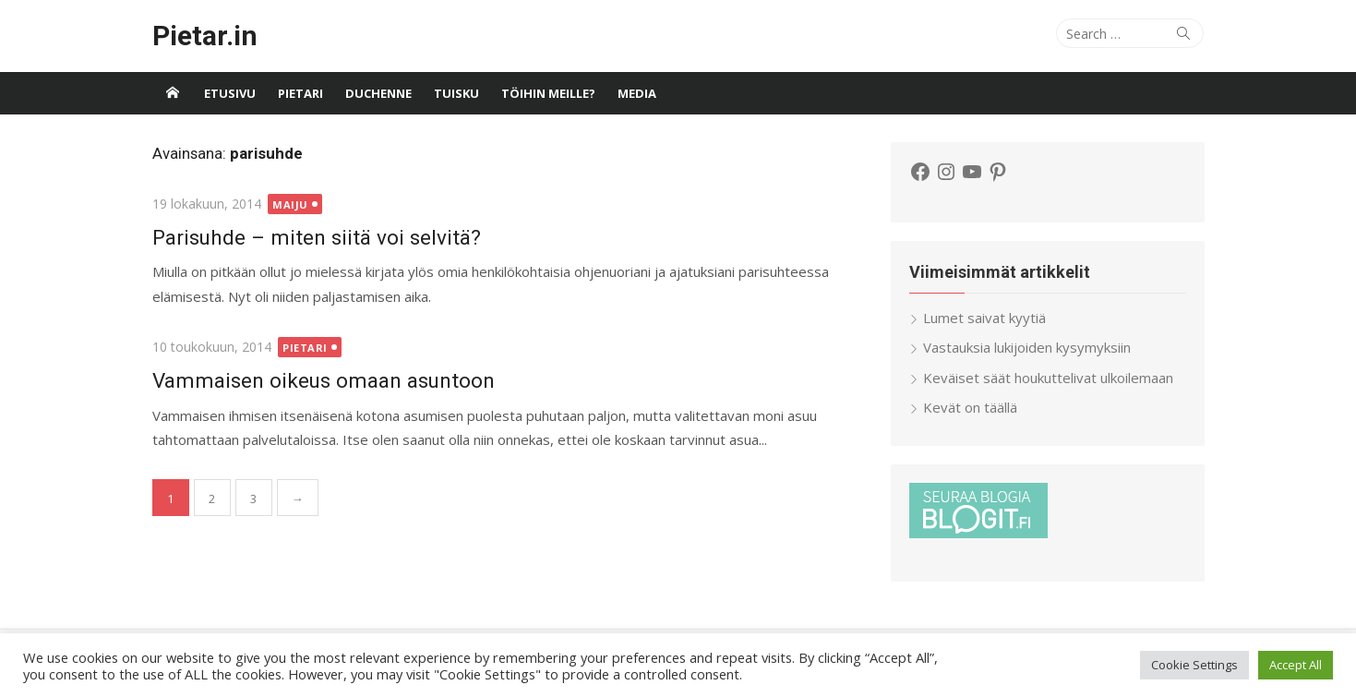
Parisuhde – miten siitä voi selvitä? (316, 237)
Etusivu (230, 93)
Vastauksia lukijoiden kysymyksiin (1027, 347)
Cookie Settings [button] (1194, 664)
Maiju (290, 204)
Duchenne (378, 93)
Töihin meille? (548, 93)
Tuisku (456, 93)
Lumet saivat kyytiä (984, 317)
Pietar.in (205, 35)
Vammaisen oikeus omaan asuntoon (323, 380)
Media (637, 93)
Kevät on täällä (970, 407)
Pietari (300, 93)
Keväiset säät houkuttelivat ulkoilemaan (1048, 377)
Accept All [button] (1295, 664)
